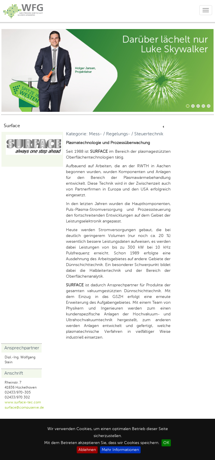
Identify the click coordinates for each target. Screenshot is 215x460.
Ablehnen (87, 450)
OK (166, 443)
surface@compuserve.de (24, 407)
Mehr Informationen (120, 450)
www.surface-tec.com (23, 402)
